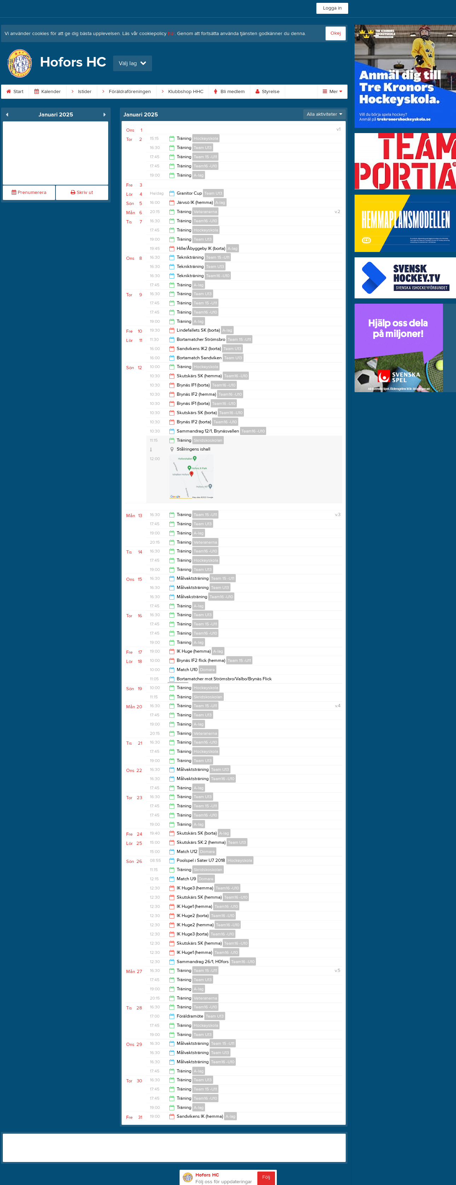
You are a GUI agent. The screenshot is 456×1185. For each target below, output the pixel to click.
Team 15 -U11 (205, 157)
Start (14, 91)
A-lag (199, 175)
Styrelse (268, 91)
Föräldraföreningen (127, 91)
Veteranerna (205, 211)
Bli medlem (229, 91)
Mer (332, 91)
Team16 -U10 (205, 166)
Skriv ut (82, 192)
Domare (207, 669)
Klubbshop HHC (182, 91)
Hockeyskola (206, 138)
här (171, 33)
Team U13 (203, 147)
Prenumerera (29, 192)
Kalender (47, 91)
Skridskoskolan (208, 440)
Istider (82, 91)
